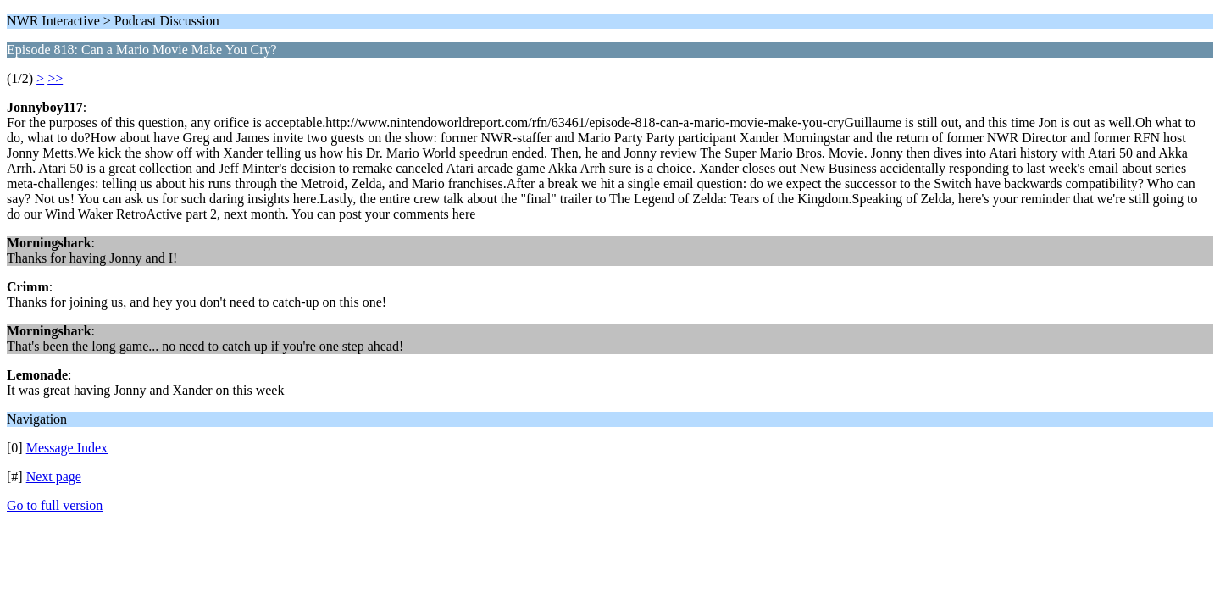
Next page (53, 476)
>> (55, 78)
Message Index (67, 448)
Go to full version (55, 505)
